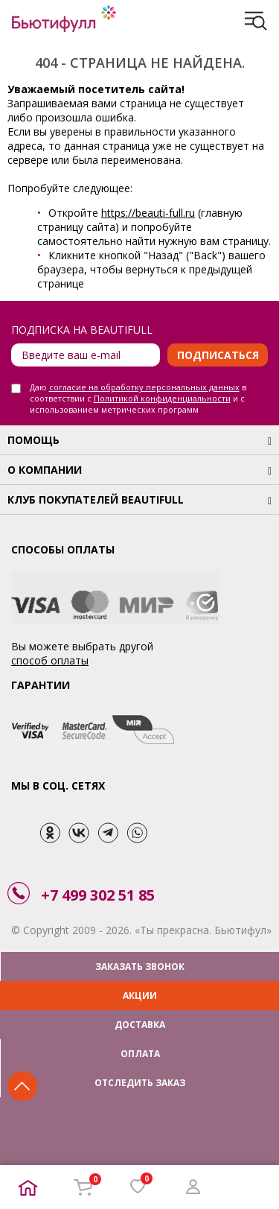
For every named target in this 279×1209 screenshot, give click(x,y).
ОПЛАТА (140, 1053)
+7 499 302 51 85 (98, 895)
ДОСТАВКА (140, 1024)
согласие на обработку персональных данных (144, 387)
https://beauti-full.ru (148, 213)
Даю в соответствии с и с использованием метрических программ (138, 398)
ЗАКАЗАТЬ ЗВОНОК (140, 966)
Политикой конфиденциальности (162, 398)
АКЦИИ (140, 995)
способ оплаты (50, 660)
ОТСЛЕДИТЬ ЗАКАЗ (139, 1082)
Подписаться (218, 355)
